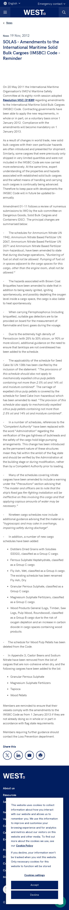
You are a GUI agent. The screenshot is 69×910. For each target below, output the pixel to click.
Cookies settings (34, 875)
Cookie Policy (24, 845)
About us (9, 788)
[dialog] (34, 851)
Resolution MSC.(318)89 (18, 100)
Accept (35, 885)
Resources (9, 795)
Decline (34, 894)
